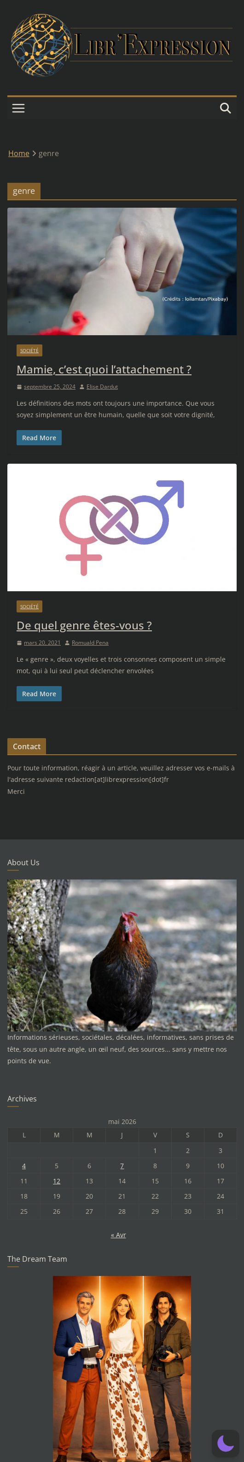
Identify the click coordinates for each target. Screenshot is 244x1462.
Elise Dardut (102, 386)
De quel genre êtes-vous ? (84, 625)
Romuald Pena (90, 643)
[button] (225, 1443)
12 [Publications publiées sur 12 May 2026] (56, 1181)
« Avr (118, 1234)
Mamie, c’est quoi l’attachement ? (104, 369)
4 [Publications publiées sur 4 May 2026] (24, 1165)
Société (29, 350)
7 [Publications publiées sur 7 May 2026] (122, 1165)
